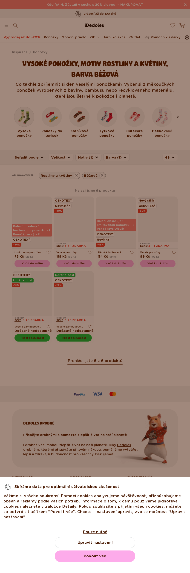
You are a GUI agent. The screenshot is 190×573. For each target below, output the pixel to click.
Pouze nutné (95, 532)
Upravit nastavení (95, 542)
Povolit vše (95, 556)
